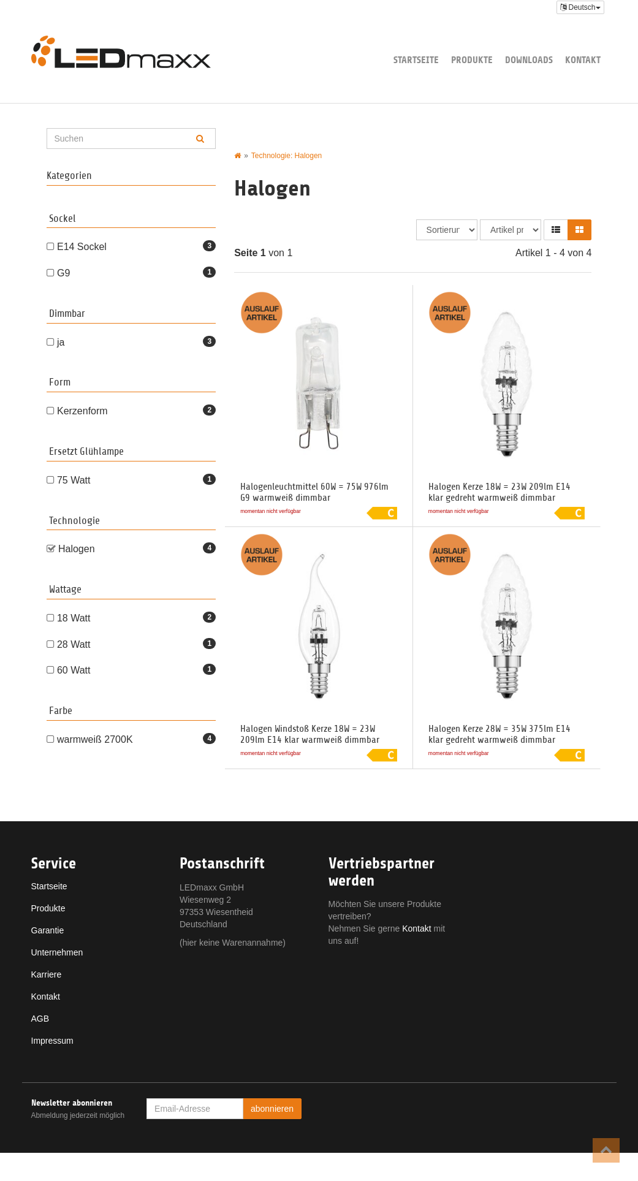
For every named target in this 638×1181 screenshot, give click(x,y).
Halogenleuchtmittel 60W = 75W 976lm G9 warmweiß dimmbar (314, 492)
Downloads (529, 60)
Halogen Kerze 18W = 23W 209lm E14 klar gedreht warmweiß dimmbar (499, 492)
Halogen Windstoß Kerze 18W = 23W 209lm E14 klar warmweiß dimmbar (309, 734)
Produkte (472, 60)
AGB (40, 1018)
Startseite (416, 60)
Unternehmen (57, 952)
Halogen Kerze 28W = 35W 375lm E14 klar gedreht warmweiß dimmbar (499, 734)
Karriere (46, 974)
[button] (556, 229)
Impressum (52, 1041)
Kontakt (583, 60)
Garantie (47, 930)
